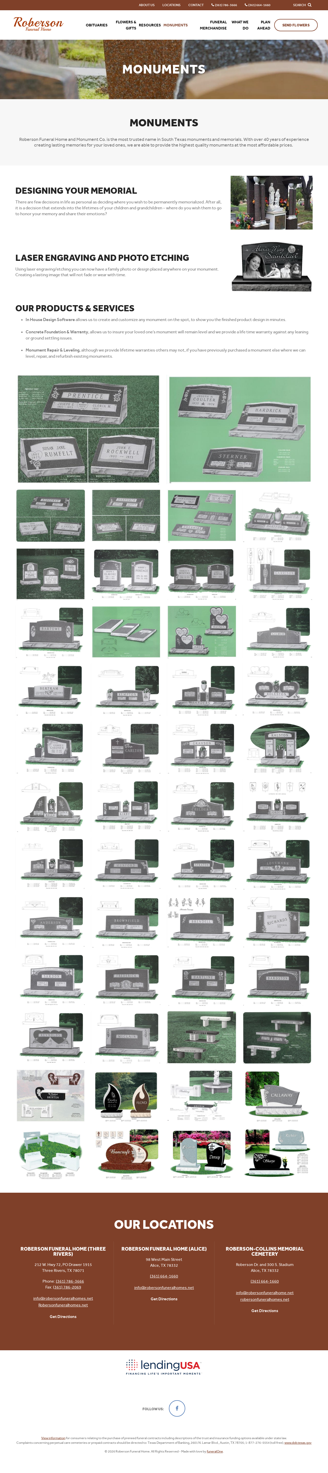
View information (53, 1438)
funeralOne (215, 1451)
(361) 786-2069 (67, 1287)
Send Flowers (296, 25)
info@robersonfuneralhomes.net (63, 1298)
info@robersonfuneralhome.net (265, 1292)
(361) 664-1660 (164, 1276)
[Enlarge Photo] (88, 430)
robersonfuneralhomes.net (264, 1299)
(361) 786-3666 (70, 1281)
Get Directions (63, 1316)
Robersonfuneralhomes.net (63, 1305)
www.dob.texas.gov (298, 1443)
